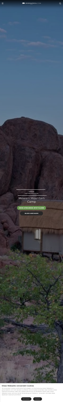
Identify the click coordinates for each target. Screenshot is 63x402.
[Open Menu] (2, 3)
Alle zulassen (26, 399)
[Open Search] (60, 3)
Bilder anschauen (31, 213)
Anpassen (37, 399)
